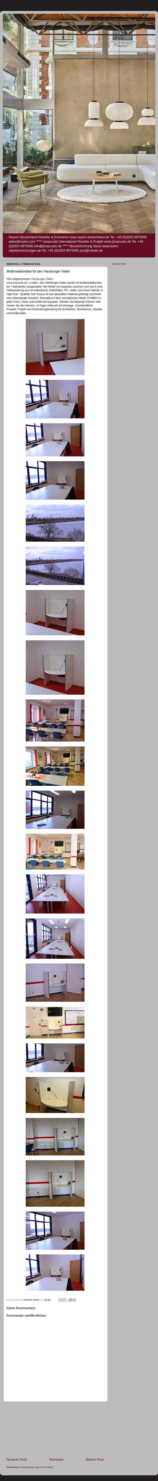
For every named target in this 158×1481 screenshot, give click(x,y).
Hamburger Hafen (42, 278)
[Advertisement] (55, 1429)
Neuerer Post (16, 1459)
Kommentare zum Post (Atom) (36, 1467)
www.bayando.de (17, 282)
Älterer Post (95, 1459)
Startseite (56, 1459)
